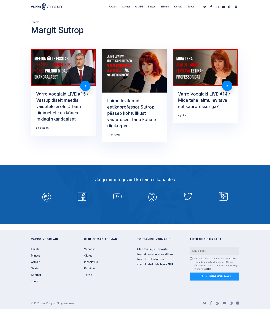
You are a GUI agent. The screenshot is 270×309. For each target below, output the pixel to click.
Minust (35, 255)
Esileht (35, 249)
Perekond (90, 268)
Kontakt (36, 275)
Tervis (88, 275)
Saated (35, 268)
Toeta (34, 281)
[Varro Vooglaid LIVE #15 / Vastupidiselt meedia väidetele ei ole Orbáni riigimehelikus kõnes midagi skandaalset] (63, 95)
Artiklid (35, 262)
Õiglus (88, 255)
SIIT (208, 269)
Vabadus (90, 249)
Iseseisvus (91, 262)
